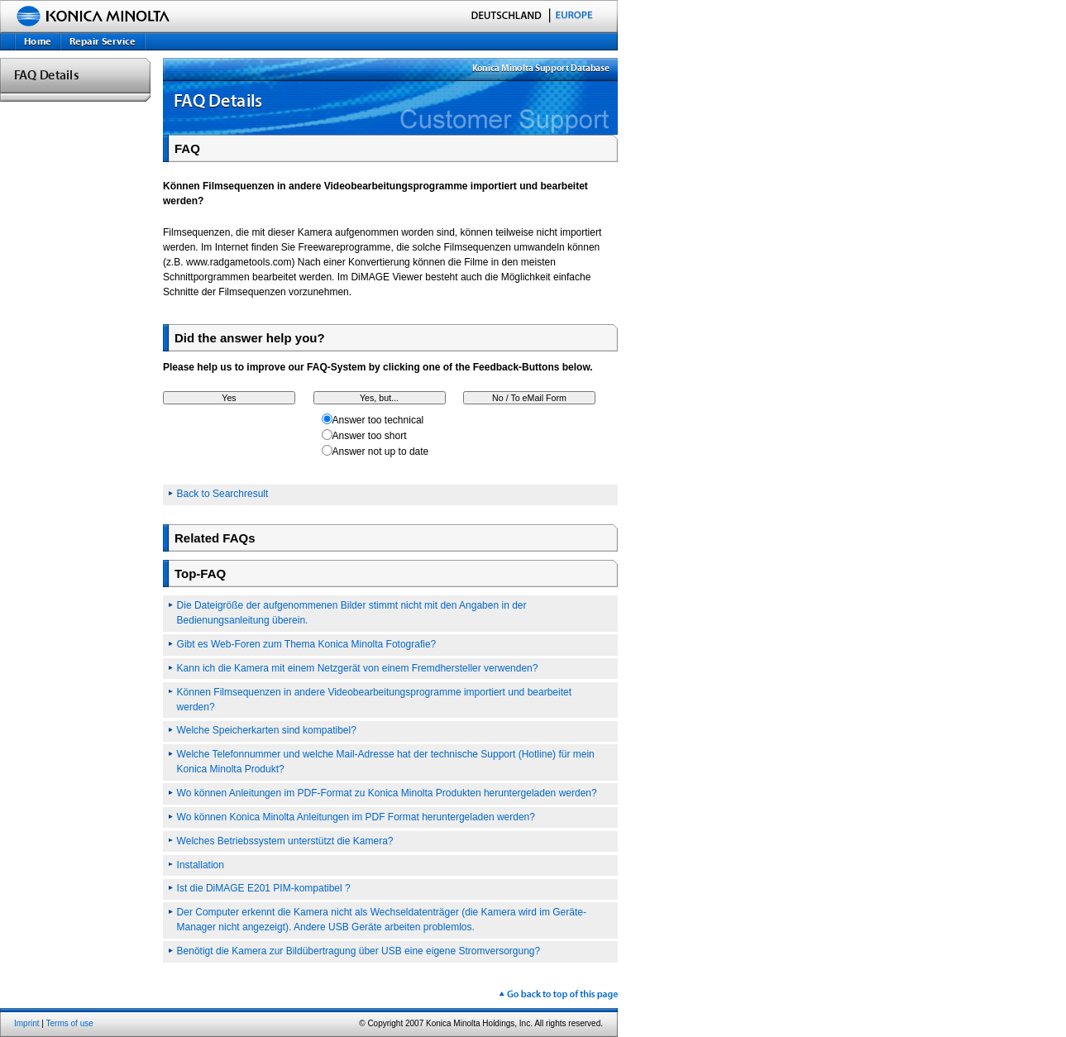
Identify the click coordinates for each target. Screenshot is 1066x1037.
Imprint (27, 1023)
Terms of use (69, 1023)
